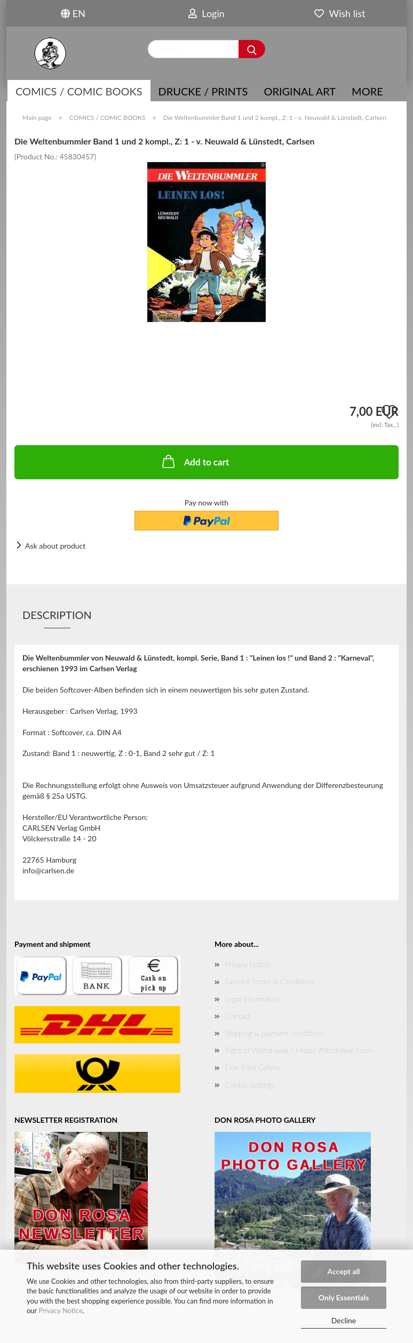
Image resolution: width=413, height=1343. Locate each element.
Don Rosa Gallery (252, 1067)
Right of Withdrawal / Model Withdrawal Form (298, 1050)
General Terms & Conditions (269, 981)
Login (206, 13)
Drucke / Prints (203, 91)
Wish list (339, 13)
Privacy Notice (60, 1310)
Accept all (344, 1271)
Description (57, 614)
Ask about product (55, 545)
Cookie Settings (249, 1084)
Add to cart (194, 461)
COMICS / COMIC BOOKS (78, 91)
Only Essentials (344, 1297)
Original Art (300, 91)
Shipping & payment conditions (274, 1033)
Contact (237, 1015)
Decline (343, 1320)
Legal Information (252, 998)
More (367, 91)
